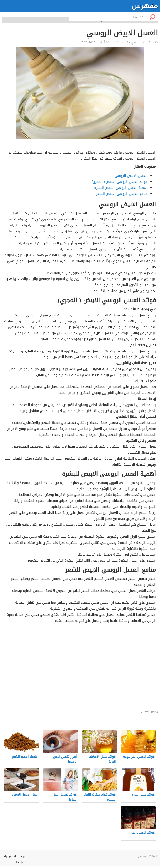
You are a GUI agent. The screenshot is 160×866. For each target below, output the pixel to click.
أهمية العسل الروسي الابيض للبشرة (121, 187)
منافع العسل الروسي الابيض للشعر (122, 194)
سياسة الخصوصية (15, 856)
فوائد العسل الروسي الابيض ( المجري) (119, 181)
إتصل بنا (21, 862)
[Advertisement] (80, 667)
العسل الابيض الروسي (131, 175)
